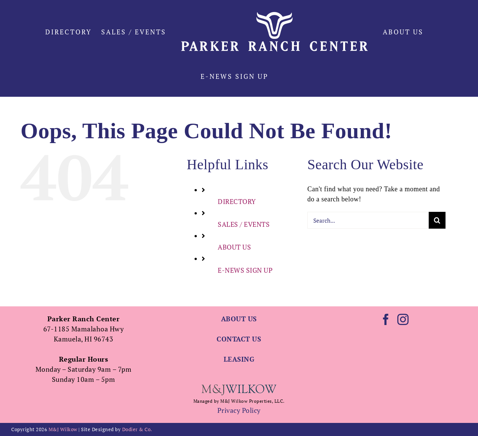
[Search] (437, 220)
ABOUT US (234, 246)
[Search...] (368, 220)
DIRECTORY (237, 201)
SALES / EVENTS (244, 224)
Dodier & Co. (137, 429)
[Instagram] (403, 319)
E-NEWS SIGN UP (245, 270)
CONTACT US (239, 338)
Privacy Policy (239, 410)
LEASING (239, 359)
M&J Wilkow (63, 429)
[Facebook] (386, 319)
